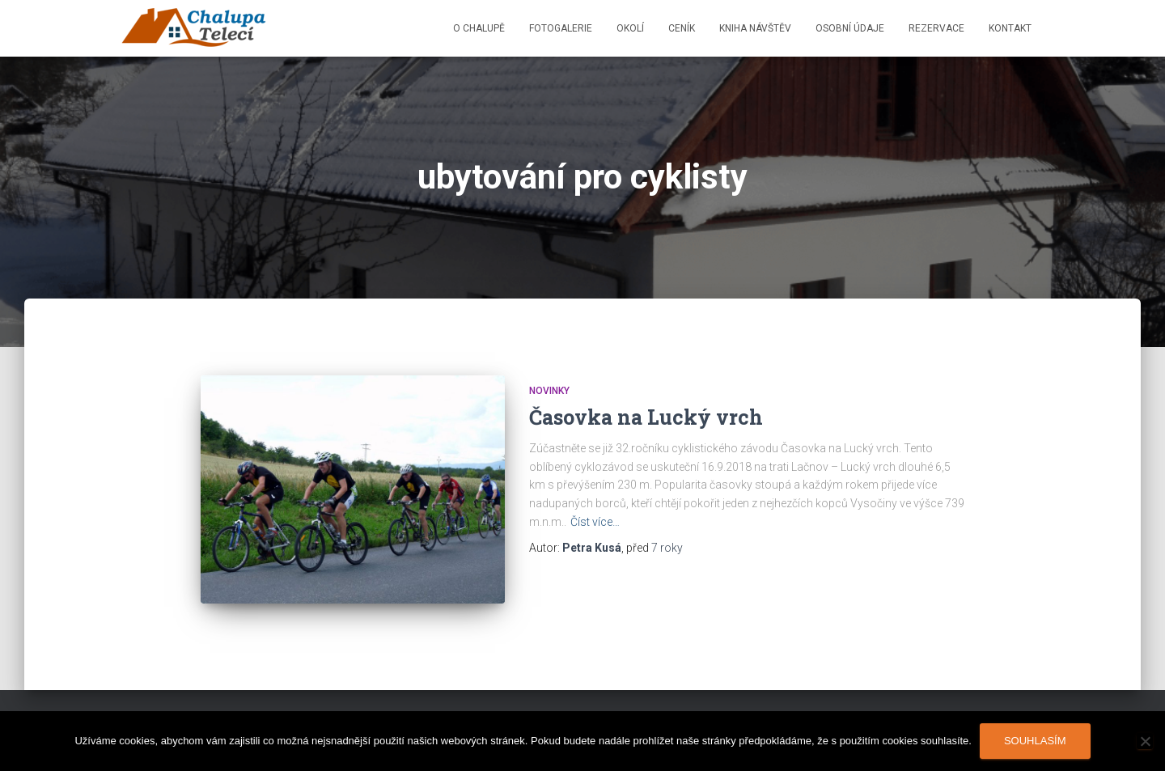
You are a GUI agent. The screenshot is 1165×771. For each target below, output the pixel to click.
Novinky (549, 390)
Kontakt (1010, 28)
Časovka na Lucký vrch (646, 417)
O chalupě (479, 28)
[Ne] (1145, 741)
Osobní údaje (850, 28)
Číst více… (595, 521)
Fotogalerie (560, 28)
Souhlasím (1035, 741)
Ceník (681, 28)
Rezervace (936, 28)
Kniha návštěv (755, 28)
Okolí (630, 28)
